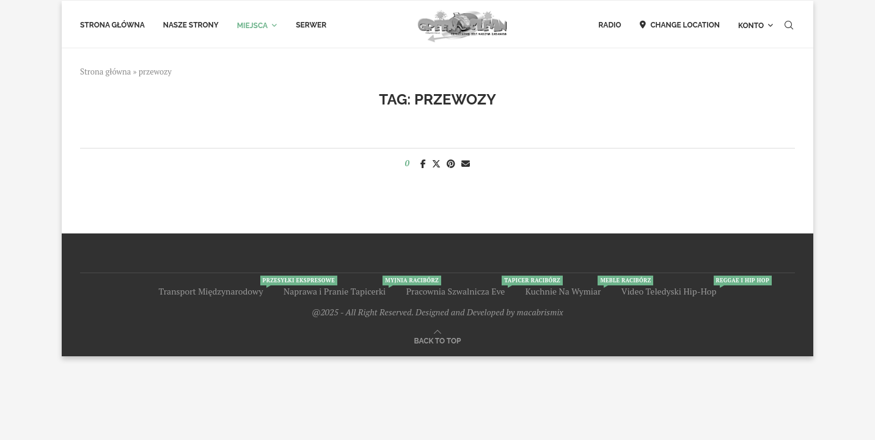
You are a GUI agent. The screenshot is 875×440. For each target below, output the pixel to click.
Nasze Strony (191, 25)
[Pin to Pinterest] (451, 163)
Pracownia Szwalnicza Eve (455, 291)
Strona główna (105, 71)
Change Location (680, 25)
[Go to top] (437, 340)
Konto (751, 25)
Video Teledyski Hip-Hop (669, 291)
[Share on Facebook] (423, 163)
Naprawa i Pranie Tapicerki (335, 291)
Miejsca (252, 25)
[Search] (789, 25)
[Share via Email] (465, 163)
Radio (609, 25)
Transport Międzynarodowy (210, 291)
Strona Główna (112, 25)
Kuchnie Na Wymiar (563, 291)
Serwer (311, 25)
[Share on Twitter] (436, 163)
